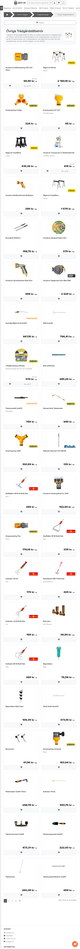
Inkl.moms (63, 2)
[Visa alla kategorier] (1, 8)
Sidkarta (45, 938)
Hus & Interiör (17, 8)
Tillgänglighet (46, 944)
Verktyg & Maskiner (30, 8)
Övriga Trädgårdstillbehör (66, 14)
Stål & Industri (43, 8)
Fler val (27, 86)
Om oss (45, 935)
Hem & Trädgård (68, 8)
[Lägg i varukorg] (10, 86)
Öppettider (8, 935)
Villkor (44, 933)
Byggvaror (7, 8)
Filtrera (40, 23)
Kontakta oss (9, 933)
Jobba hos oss (10, 938)
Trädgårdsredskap (42, 14)
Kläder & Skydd (55, 8)
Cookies (45, 941)
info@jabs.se (9, 941)
